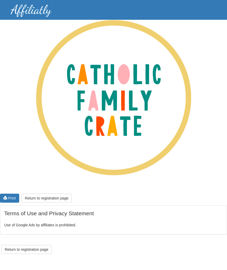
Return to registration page (47, 198)
